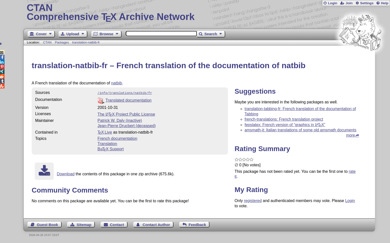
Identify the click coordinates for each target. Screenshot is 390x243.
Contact (117, 225)
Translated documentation (129, 100)
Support (111, 148)
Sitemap (84, 225)
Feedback (197, 225)
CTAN (47, 42)
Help (385, 3)
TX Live (105, 132)
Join (349, 3)
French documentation (117, 138)
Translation (107, 143)
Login (332, 3)
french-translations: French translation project (284, 119)
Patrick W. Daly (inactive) (120, 120)
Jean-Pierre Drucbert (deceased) (127, 125)
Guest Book (47, 225)
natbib (116, 83)
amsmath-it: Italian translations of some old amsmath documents (301, 130)
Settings (367, 3)
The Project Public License (126, 114)
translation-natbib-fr (86, 42)
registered (253, 201)
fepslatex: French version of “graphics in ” (285, 125)
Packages (62, 42)
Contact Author (156, 225)
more (350, 135)
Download (65, 173)
